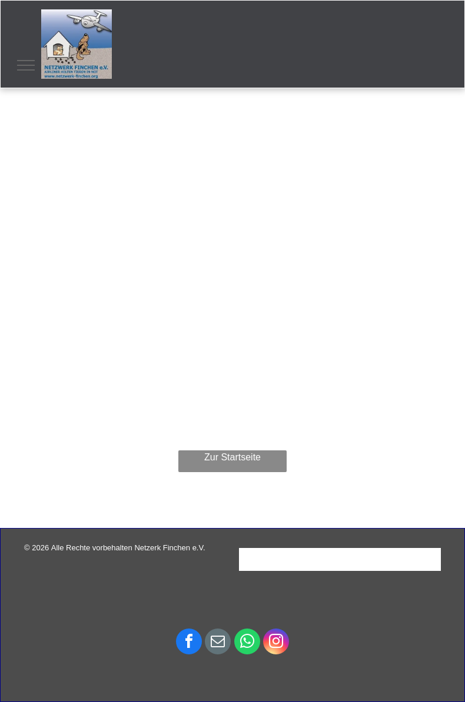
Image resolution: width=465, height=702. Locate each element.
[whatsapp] (247, 643)
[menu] (26, 65)
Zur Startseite (232, 457)
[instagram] (276, 643)
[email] (218, 643)
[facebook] (189, 643)
